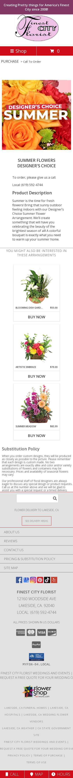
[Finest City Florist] (36, 40)
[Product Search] (37, 498)
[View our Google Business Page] (26, 582)
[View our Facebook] (19, 582)
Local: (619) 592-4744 (27, 185)
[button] (36, 657)
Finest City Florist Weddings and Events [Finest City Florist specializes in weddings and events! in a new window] (36, 673)
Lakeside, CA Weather (18, 728)
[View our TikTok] (47, 582)
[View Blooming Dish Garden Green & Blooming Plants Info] (36, 285)
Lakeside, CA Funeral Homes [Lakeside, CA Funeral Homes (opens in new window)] (25, 708)
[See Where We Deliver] (36, 521)
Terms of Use (36, 762)
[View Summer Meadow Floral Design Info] (36, 404)
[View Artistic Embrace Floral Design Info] (36, 344)
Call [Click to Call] (12, 774)
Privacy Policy (19, 755)
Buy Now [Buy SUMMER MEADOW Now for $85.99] (36, 435)
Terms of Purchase (48, 755)
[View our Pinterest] (40, 582)
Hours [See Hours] (60, 774)
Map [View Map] (36, 774)
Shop (18, 51)
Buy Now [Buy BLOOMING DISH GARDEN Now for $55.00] (36, 316)
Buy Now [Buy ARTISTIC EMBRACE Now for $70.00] (36, 376)
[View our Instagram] (33, 582)
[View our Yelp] (54, 582)
